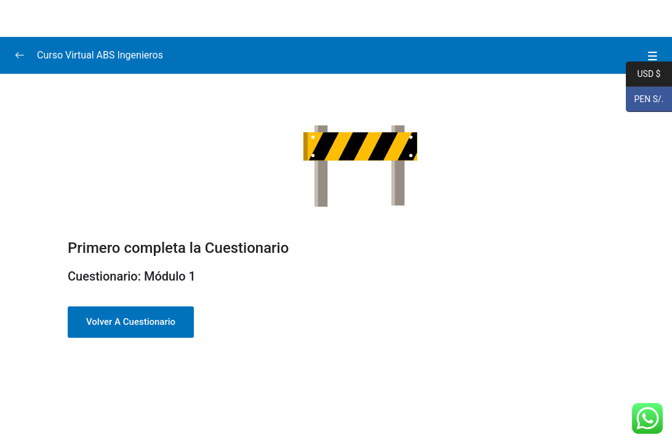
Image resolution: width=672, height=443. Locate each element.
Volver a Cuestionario (130, 321)
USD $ (643, 74)
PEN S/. (645, 99)
